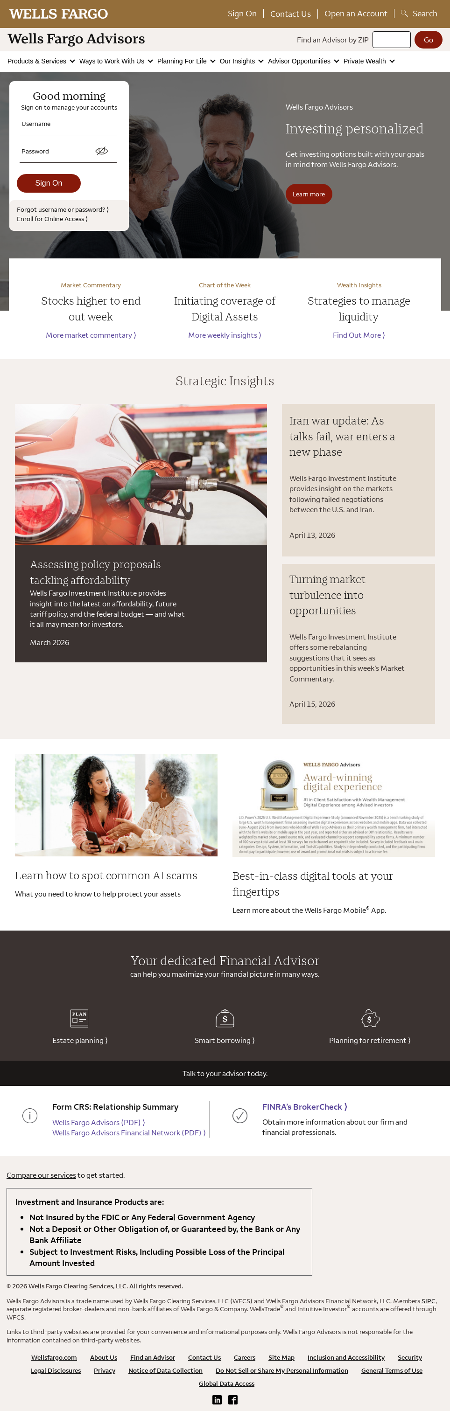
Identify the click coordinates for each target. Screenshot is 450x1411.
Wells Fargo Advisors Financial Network (129, 1132)
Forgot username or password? (63, 209)
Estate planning (80, 1027)
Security (410, 1357)
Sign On (242, 13)
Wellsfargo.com (54, 1357)
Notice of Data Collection (165, 1370)
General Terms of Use (391, 1370)
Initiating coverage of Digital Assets (224, 308)
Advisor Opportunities (300, 61)
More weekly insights (224, 335)
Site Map (281, 1357)
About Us (103, 1357)
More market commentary (91, 335)
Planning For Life (183, 61)
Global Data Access (226, 1383)
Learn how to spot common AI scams (106, 875)
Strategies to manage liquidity (359, 308)
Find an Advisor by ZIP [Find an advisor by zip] (333, 39)
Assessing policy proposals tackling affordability (95, 572)
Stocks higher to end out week (91, 308)
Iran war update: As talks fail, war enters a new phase (342, 436)
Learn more (309, 193)
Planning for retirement (370, 1027)
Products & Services (37, 61)
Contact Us (290, 13)
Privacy (104, 1370)
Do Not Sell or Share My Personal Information (282, 1370)
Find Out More (359, 335)
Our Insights (238, 61)
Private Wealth (366, 61)
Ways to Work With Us (112, 61)
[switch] (101, 151)
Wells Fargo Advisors (98, 1122)
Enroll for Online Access (52, 218)
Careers (244, 1357)
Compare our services (41, 1175)
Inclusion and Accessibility (346, 1357)
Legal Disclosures (56, 1370)
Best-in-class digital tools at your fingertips (312, 883)
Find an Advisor (152, 1357)
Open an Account (355, 13)
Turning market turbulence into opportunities (327, 594)
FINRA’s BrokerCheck (304, 1106)
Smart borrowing (225, 1027)
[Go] (429, 40)
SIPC (429, 1301)
